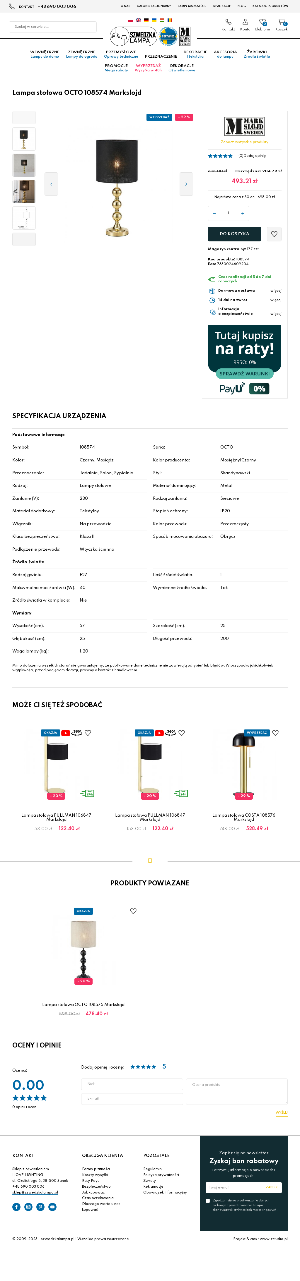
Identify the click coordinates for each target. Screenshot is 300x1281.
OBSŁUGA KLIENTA (102, 1159)
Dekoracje (195, 58)
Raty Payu (91, 1184)
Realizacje (222, 6)
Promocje (116, 72)
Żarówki (257, 58)
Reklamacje (153, 1190)
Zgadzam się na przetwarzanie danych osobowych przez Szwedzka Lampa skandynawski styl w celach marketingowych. (245, 1209)
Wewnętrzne (44, 58)
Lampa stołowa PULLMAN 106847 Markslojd (56, 821)
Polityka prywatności (161, 1178)
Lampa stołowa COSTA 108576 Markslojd (243, 821)
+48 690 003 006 (57, 7)
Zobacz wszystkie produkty (244, 146)
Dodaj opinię (254, 159)
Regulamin (152, 1173)
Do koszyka (234, 238)
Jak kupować (93, 1196)
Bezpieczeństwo (96, 1190)
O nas (125, 6)
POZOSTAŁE (156, 1159)
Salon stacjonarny (154, 6)
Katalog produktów (270, 6)
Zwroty (149, 1184)
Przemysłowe (121, 58)
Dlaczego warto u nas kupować (101, 1210)
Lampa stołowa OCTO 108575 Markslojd (83, 1008)
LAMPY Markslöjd (192, 6)
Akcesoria (225, 58)
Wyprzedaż (148, 72)
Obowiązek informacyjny (165, 1196)
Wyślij (282, 1116)
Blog (242, 6)
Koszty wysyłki (95, 1178)
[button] (24, 121)
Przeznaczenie (161, 60)
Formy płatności (96, 1173)
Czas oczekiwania (98, 1202)
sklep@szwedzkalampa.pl (35, 1196)
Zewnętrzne (81, 58)
